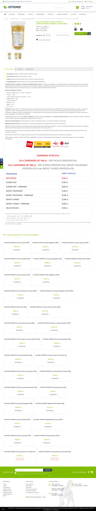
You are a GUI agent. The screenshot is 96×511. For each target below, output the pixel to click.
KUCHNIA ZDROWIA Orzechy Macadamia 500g (18, 355)
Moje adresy (28, 487)
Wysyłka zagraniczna (7, 494)
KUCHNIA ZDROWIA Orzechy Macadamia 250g (57, 339)
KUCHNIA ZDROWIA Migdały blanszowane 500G (48, 419)
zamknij (3, 509)
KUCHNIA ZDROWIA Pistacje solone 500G (77, 259)
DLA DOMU (73, 14)
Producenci (21, 14)
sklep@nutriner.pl (57, 495)
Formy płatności (6, 487)
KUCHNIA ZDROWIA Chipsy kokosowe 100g (53, 387)
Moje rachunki (29, 485)
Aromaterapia (40, 14)
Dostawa (20, 69)
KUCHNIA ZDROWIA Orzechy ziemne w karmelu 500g (20, 371)
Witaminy (30, 14)
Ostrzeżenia (29, 69)
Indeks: (37, 28)
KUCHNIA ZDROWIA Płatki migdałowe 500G (45, 242)
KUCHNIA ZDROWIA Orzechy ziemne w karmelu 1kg (50, 355)
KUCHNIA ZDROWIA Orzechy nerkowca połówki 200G (20, 291)
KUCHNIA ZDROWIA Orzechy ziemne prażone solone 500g (22, 339)
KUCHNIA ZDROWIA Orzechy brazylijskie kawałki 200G (56, 291)
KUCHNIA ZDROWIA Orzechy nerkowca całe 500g (45, 307)
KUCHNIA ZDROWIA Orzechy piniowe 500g (17, 275)
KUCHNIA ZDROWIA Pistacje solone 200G (46, 435)
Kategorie (12, 14)
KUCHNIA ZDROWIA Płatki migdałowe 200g (46, 275)
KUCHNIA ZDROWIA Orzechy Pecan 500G (16, 242)
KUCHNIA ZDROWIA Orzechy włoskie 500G (17, 259)
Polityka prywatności (7, 492)
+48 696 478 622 (57, 485)
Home (6, 18)
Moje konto (29, 481)
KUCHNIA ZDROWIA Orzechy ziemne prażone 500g (55, 371)
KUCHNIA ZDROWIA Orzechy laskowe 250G (17, 435)
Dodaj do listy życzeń (62, 35)
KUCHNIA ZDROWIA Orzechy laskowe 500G (75, 242)
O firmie (4, 484)
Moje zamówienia (29, 484)
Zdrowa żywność (62, 14)
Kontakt (4, 495)
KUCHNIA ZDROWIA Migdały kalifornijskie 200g (49, 403)
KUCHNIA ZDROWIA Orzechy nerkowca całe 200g (19, 323)
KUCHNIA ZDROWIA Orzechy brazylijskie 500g (47, 259)
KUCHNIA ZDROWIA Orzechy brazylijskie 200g (18, 403)
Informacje (82, 14)
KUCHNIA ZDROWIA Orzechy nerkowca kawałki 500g (54, 451)
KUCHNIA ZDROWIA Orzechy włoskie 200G (17, 419)
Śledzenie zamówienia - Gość (36, 497)
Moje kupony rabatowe (31, 490)
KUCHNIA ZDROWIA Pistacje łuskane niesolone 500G (54, 323)
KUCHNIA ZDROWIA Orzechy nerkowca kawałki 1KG (19, 451)
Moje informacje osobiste (31, 489)
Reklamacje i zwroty (7, 490)
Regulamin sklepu (7, 489)
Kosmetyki (51, 14)
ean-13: (37, 30)
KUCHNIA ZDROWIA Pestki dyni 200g (15, 307)
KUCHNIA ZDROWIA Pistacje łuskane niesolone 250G (20, 387)
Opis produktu (9, 69)
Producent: (38, 26)
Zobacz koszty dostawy (44, 39)
